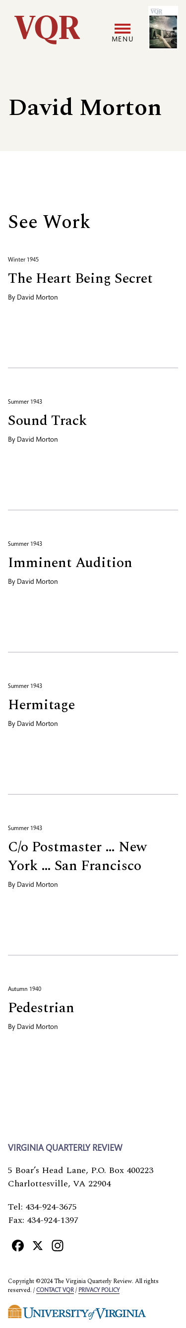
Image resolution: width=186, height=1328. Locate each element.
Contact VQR (55, 1290)
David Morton (37, 298)
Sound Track (47, 420)
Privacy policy (99, 1290)
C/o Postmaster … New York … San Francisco (77, 856)
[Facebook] (18, 1245)
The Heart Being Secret (80, 278)
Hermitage (41, 705)
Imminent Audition (70, 562)
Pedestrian (41, 1008)
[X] (38, 1245)
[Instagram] (57, 1245)
